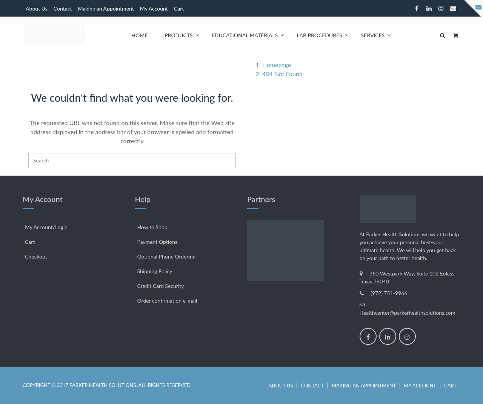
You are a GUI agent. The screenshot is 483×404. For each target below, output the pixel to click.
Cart (179, 8)
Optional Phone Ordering (166, 256)
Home (139, 35)
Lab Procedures (319, 35)
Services (373, 35)
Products (178, 35)
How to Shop (152, 227)
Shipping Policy (154, 271)
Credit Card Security (160, 286)
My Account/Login (46, 227)
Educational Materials (245, 35)
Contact (63, 8)
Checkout (36, 256)
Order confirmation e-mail (167, 300)
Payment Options (157, 242)
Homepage (276, 64)
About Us (37, 8)
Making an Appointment (106, 8)
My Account (154, 8)
